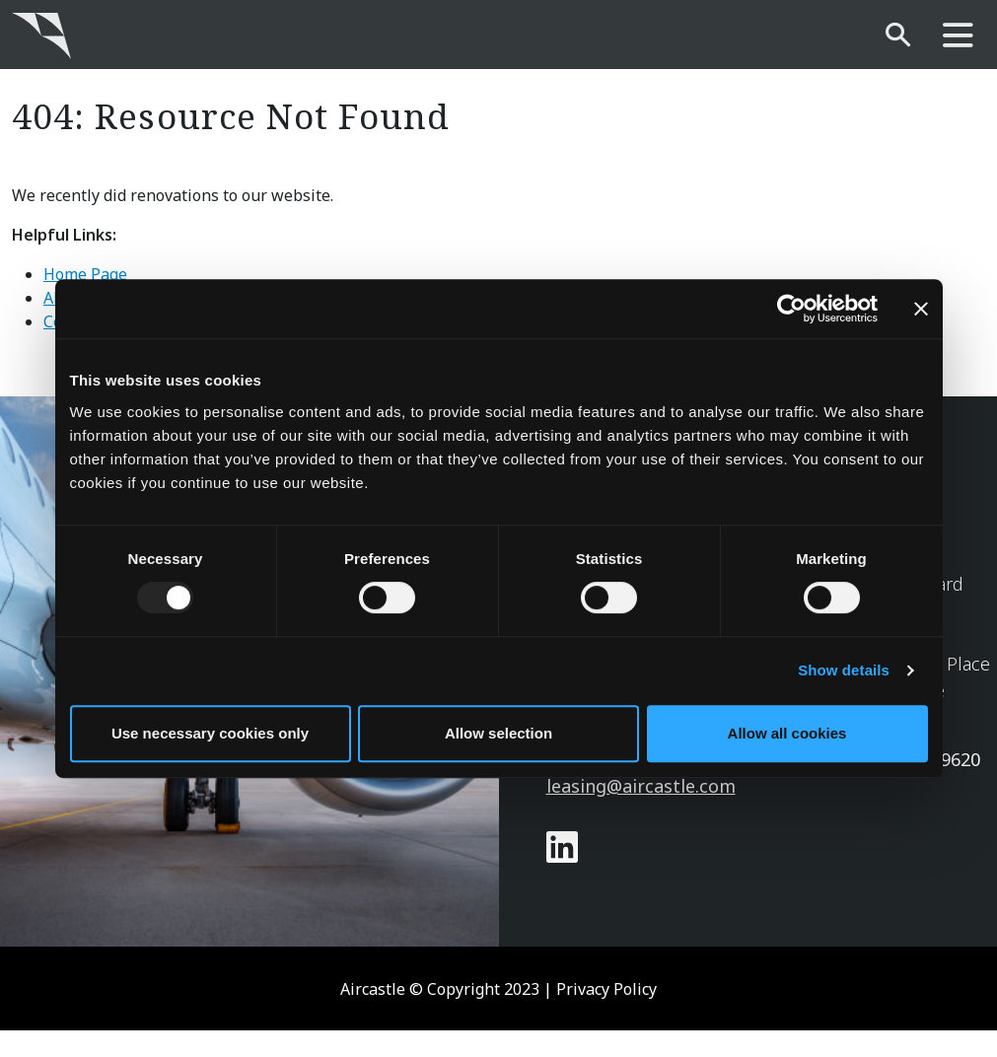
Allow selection (498, 733)
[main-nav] (958, 36)
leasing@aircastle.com (641, 786)
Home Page (85, 274)
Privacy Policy (606, 989)
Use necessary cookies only (210, 733)
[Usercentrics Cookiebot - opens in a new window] (791, 308)
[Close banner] (921, 309)
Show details (844, 670)
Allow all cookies (787, 733)
